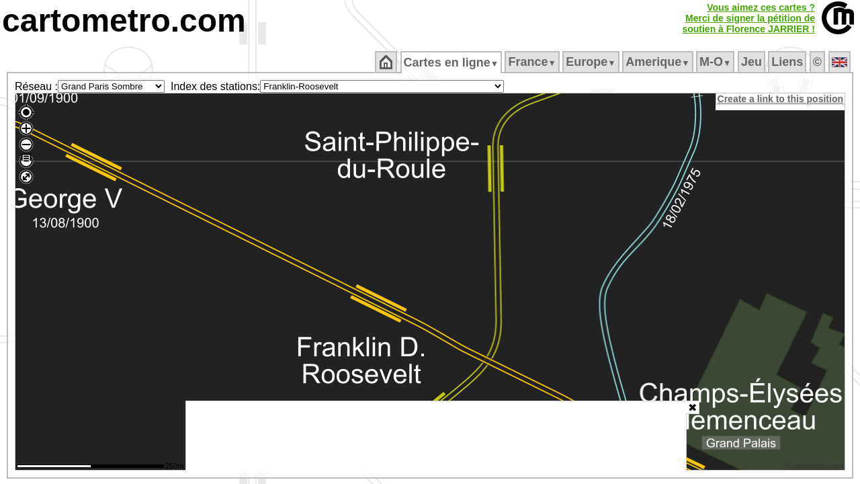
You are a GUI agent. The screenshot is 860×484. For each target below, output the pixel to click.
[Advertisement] (436, 437)
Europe (592, 62)
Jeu (752, 62)
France (533, 62)
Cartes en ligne (451, 62)
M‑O (716, 62)
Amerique (659, 62)
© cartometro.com (815, 468)
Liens (788, 62)
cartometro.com (124, 20)
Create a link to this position (781, 98)
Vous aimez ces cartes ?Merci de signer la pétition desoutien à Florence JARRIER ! (748, 18)
